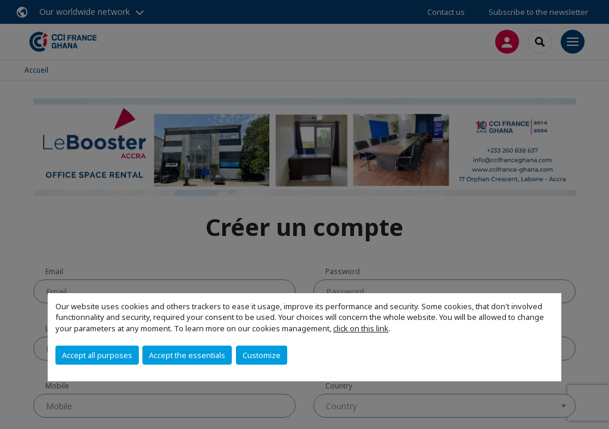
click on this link (361, 328)
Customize (262, 355)
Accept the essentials (187, 355)
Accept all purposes (97, 355)
